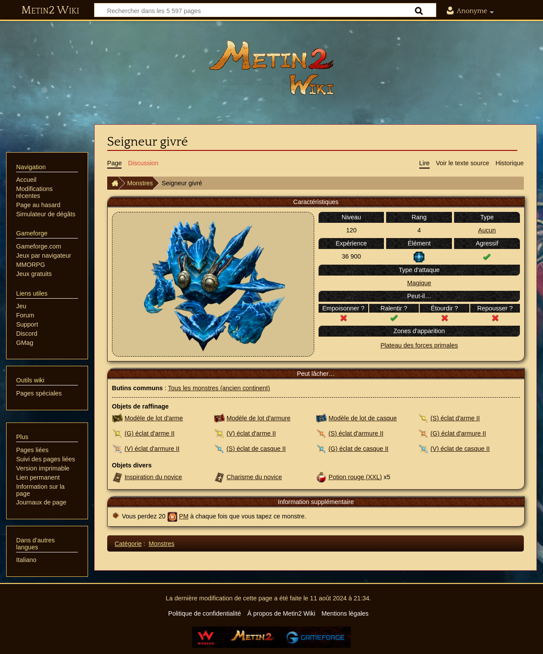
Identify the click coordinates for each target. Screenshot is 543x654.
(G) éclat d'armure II (458, 433)
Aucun (487, 230)
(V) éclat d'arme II (251, 433)
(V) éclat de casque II (460, 448)
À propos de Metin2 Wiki (281, 613)
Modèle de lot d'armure (259, 418)
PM (184, 516)
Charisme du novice (254, 476)
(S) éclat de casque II (256, 448)
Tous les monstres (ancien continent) (219, 388)
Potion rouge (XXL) (355, 476)
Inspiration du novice (153, 476)
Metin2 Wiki (50, 10)
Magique (419, 282)
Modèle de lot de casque (363, 418)
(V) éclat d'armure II (152, 448)
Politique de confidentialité (204, 613)
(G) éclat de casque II (359, 448)
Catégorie (128, 543)
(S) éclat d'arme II (455, 418)
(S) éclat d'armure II (356, 433)
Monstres (140, 183)
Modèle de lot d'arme (154, 418)
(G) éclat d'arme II (150, 433)
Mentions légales (345, 613)
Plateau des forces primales (419, 345)
